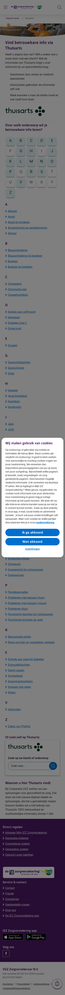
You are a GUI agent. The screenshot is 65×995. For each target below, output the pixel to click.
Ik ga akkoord (32, 532)
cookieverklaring (45, 522)
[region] (32, 497)
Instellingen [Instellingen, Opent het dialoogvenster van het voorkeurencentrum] (32, 549)
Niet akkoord (33, 541)
